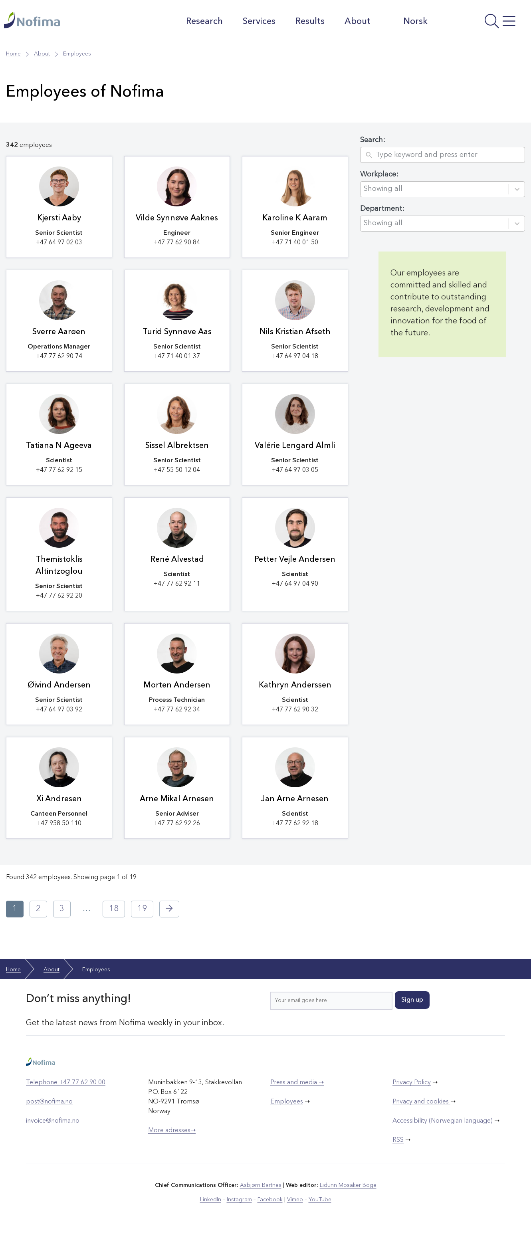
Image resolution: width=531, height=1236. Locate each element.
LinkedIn (210, 1199)
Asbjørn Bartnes (260, 1185)
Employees (286, 1102)
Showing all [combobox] (383, 188)
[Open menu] (481, 23)
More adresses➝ (172, 1130)
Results (310, 21)
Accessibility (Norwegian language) (442, 1121)
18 (114, 909)
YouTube (320, 1199)
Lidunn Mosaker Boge (348, 1185)
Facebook (270, 1199)
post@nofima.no (49, 1102)
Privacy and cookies (421, 1102)
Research (204, 21)
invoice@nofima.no (52, 1121)
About (358, 21)
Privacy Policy (411, 1083)
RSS (398, 1140)
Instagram (239, 1199)
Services (259, 21)
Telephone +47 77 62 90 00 (65, 1083)
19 (142, 909)
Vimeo (295, 1199)
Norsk (409, 21)
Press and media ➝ (297, 1083)
